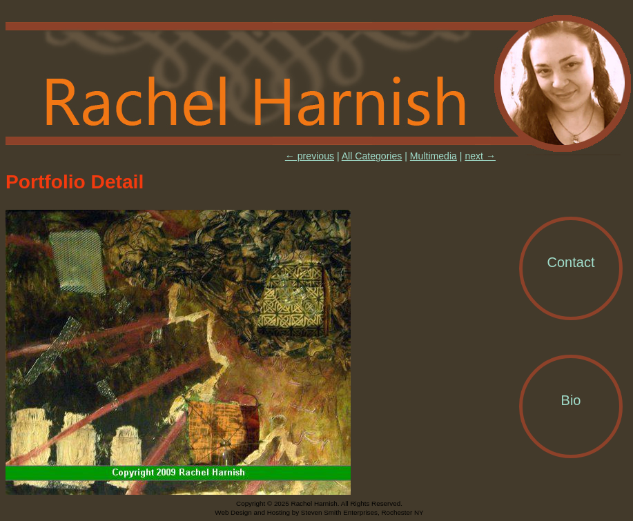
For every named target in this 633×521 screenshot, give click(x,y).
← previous (309, 155)
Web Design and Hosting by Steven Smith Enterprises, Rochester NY (319, 512)
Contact (571, 262)
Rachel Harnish (319, 84)
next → (480, 155)
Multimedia (433, 155)
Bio (571, 400)
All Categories (372, 155)
